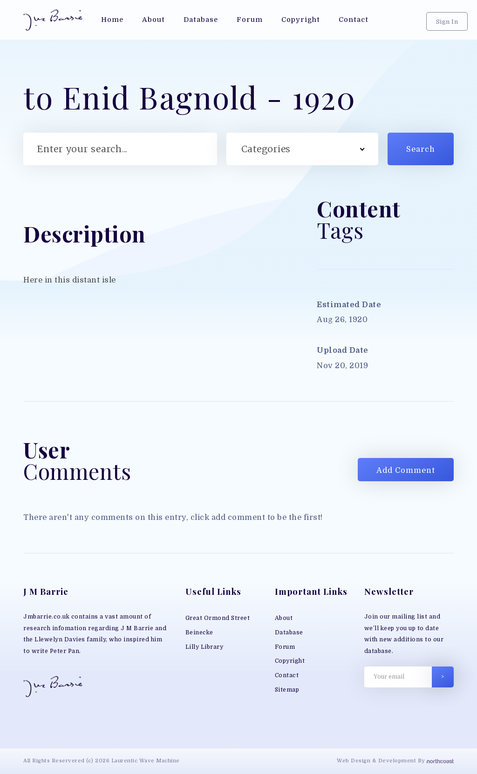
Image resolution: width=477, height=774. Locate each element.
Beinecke (199, 632)
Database (289, 632)
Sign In (447, 21)
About (284, 618)
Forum (285, 647)
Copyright (290, 661)
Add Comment (405, 470)
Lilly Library (204, 647)
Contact (287, 675)
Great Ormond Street (217, 618)
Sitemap (287, 690)
